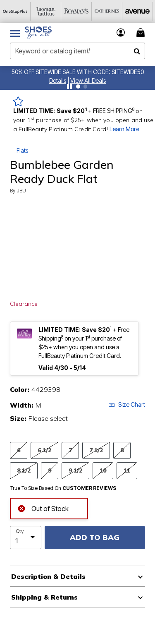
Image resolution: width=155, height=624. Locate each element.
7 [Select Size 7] (70, 450)
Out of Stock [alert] (43, 508)
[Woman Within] (46, 11)
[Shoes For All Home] (38, 32)
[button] (57, 80)
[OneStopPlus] (15, 11)
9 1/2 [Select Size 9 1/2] (75, 470)
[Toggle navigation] (14, 32)
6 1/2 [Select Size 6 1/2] (44, 450)
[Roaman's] (76, 11)
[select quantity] (25, 537)
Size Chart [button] (126, 404)
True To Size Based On (63, 488)
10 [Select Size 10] (103, 470)
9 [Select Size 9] (49, 470)
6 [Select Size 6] (18, 450)
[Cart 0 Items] (142, 32)
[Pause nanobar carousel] (69, 86)
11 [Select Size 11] (127, 470)
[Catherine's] (107, 11)
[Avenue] (137, 11)
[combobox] (77, 51)
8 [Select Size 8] (122, 450)
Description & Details (48, 576)
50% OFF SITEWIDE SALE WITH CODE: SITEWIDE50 (78, 71)
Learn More (124, 128)
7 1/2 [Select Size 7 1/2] (96, 450)
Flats (22, 150)
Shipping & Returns (44, 597)
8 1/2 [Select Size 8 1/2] (24, 470)
